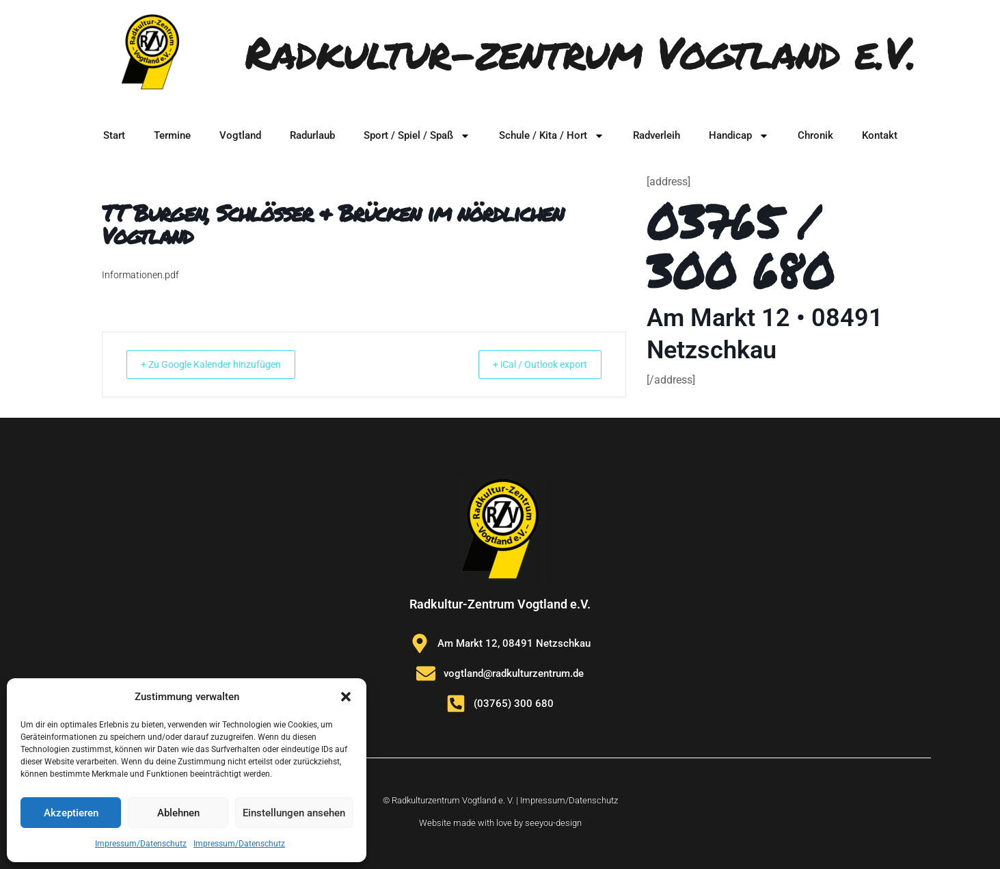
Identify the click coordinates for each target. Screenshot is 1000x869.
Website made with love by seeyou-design (500, 822)
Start (114, 135)
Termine (172, 135)
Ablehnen (178, 813)
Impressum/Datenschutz (141, 843)
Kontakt (879, 135)
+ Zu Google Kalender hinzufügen (221, 364)
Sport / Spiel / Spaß (417, 136)
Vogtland (240, 135)
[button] (346, 697)
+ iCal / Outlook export (530, 364)
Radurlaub (312, 135)
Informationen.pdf (140, 274)
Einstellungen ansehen (294, 813)
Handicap (739, 136)
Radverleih (656, 135)
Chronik (815, 135)
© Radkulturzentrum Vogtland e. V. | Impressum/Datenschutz (500, 799)
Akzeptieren (71, 813)
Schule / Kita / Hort (551, 136)
